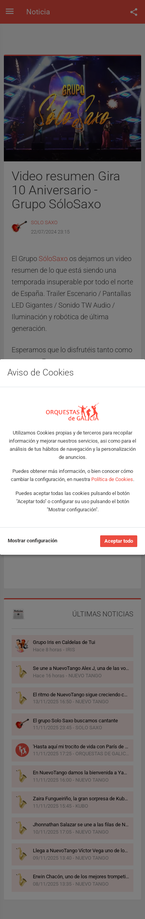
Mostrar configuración (32, 540)
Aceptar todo (118, 541)
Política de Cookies (112, 479)
